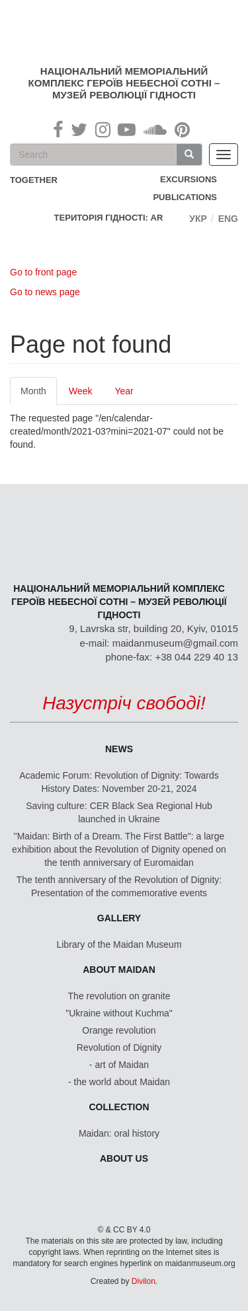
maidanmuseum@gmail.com (175, 643)
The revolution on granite (119, 996)
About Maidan (119, 969)
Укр (198, 218)
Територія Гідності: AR (108, 218)
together (34, 180)
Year (123, 391)
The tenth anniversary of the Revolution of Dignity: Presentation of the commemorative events (119, 886)
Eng (228, 218)
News (119, 749)
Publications (185, 197)
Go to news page (45, 292)
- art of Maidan (119, 1064)
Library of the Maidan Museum (118, 944)
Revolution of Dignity (119, 1047)
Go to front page (43, 272)
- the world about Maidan (119, 1082)
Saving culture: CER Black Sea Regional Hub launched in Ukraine (119, 812)
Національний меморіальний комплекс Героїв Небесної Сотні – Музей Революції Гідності (124, 82)
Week (81, 391)
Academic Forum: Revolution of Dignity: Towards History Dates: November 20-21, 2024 (119, 782)
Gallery (119, 918)
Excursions (188, 179)
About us (124, 1158)
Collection (119, 1107)
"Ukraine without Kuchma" (119, 1013)
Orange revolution (118, 1030)
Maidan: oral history (119, 1133)
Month (39, 394)
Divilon (143, 1281)
